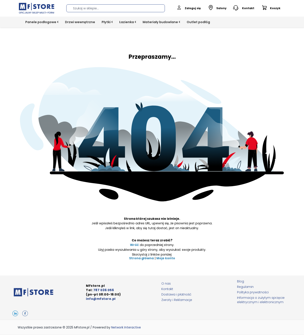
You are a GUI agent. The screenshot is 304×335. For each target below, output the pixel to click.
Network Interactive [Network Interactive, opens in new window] (126, 327)
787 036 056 (103, 290)
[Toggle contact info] (243, 8)
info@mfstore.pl (101, 299)
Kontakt (167, 289)
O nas (166, 283)
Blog (240, 281)
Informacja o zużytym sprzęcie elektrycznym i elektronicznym (261, 299)
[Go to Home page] (36, 8)
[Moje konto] (189, 8)
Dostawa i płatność (176, 294)
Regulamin (245, 287)
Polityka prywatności (253, 292)
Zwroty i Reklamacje (176, 300)
